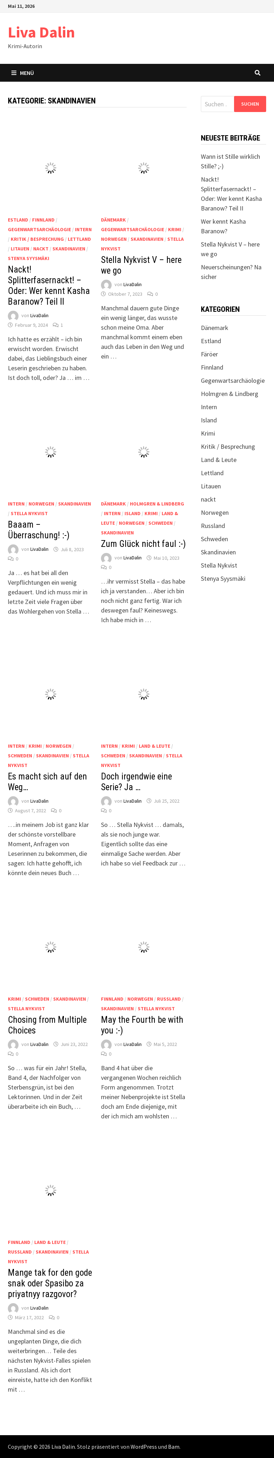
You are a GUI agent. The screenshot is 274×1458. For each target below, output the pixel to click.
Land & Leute (154, 746)
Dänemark (113, 220)
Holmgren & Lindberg (157, 504)
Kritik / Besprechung (37, 239)
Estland (18, 220)
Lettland (79, 239)
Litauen (20, 248)
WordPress (144, 1446)
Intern (83, 229)
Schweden (160, 523)
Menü (22, 72)
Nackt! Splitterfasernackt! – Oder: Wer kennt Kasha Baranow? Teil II (49, 285)
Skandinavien (68, 248)
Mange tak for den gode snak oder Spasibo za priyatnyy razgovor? (50, 1283)
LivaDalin (39, 316)
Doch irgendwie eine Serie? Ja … (136, 781)
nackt (41, 248)
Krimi (174, 229)
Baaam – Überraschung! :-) (39, 529)
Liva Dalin (41, 32)
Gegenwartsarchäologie (39, 229)
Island (133, 513)
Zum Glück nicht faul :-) (143, 544)
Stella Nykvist (29, 513)
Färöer (209, 354)
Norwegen (114, 239)
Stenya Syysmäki (28, 258)
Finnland (43, 220)
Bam (173, 1446)
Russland (169, 999)
